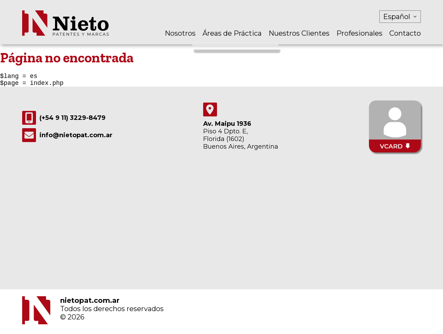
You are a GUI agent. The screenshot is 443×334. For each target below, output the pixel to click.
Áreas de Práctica (232, 33)
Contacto (405, 33)
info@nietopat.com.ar (67, 138)
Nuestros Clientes (299, 33)
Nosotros (180, 33)
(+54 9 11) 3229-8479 (64, 121)
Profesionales (359, 33)
